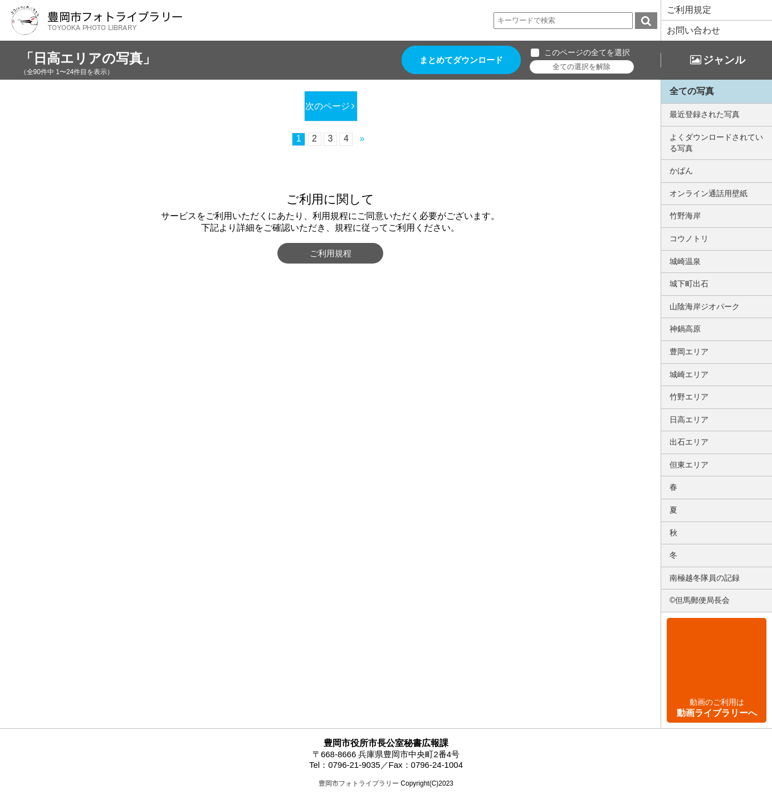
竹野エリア (689, 396)
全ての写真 (692, 91)
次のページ (327, 106)
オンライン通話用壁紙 (708, 193)
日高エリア (689, 419)
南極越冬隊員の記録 (705, 577)
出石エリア (689, 441)
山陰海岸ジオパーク (705, 306)
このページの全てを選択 (587, 52)
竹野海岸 (685, 215)
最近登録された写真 (705, 114)
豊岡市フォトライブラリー (359, 783)
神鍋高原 (685, 328)
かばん (681, 170)
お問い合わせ (693, 30)
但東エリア (689, 464)
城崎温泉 (685, 261)
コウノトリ (689, 238)
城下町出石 (689, 283)
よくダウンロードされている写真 (716, 143)
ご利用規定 (689, 9)
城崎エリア (689, 374)
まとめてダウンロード (461, 60)
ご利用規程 (330, 253)
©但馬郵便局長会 (700, 600)
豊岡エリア (689, 351)
